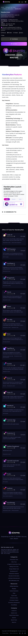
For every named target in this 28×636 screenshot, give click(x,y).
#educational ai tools (6, 271)
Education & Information (14, 575)
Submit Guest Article (14, 615)
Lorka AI (9, 235)
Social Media (14, 604)
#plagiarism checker (6, 371)
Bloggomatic (11, 278)
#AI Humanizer (5, 413)
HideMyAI (10, 405)
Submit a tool (14, 613)
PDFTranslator (11, 249)
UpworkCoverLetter (13, 460)
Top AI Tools (14, 595)
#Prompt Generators (15, 510)
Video (14, 593)
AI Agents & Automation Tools (14, 564)
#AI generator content (7, 242)
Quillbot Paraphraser (13, 446)
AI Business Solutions (14, 573)
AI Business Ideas (14, 597)
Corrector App (11, 420)
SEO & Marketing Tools (14, 580)
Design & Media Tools (14, 568)
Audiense (9, 488)
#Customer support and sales (8, 356)
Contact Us (14, 610)
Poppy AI (10, 392)
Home (2, 7)
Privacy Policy (5, 633)
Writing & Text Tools (10, 7)
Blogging (14, 588)
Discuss (3, 32)
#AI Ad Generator (6, 357)
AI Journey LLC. (14, 630)
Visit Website (14, 39)
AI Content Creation (14, 600)
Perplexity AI (11, 433)
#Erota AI (4, 385)
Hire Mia (9, 319)
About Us (14, 622)
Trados (9, 474)
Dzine (8, 334)
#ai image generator (6, 341)
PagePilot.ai (10, 348)
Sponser (14, 617)
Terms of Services (14, 633)
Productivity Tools (14, 559)
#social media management (16, 242)
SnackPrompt (11, 502)
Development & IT (14, 571)
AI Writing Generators (7, 9)
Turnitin (9, 364)
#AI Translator (5, 481)
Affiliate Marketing (14, 586)
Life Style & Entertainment (14, 578)
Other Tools (14, 561)
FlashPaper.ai (11, 263)
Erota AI (9, 378)
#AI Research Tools (15, 327)
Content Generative (14, 590)
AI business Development (14, 602)
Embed (15, 32)
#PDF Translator (6, 256)
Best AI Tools (14, 620)
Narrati (9, 292)
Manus (9, 306)
